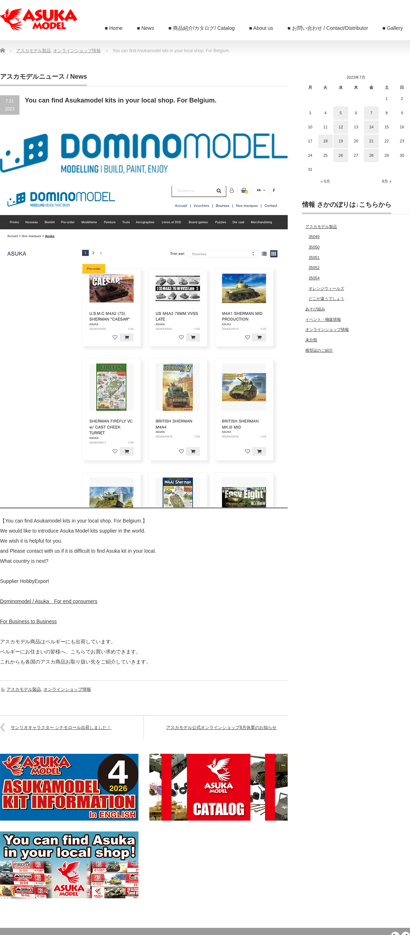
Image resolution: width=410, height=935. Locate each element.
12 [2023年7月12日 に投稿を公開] (340, 127)
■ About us (261, 28)
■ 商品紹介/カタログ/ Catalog (201, 28)
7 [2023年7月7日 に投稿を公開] (371, 113)
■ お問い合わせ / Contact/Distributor (327, 28)
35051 (314, 257)
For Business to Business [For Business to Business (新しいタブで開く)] (28, 621)
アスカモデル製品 (23, 689)
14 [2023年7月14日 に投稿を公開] (371, 127)
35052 (314, 267)
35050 (314, 247)
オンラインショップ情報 (67, 689)
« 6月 (325, 181)
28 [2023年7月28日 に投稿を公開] (371, 155)
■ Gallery (392, 28)
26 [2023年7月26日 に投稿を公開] (340, 155)
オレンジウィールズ (326, 288)
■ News (145, 28)
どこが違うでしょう (326, 298)
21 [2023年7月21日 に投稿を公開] (371, 141)
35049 (314, 236)
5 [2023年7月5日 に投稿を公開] (341, 113)
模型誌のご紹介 (319, 350)
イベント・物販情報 (323, 319)
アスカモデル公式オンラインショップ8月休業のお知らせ (221, 727)
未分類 (311, 340)
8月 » (386, 181)
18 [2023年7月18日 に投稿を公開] (325, 141)
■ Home (114, 28)
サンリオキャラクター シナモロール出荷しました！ (61, 727)
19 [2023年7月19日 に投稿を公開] (340, 141)
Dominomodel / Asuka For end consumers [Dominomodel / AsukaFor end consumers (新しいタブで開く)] (48, 601)
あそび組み (315, 309)
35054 (314, 278)
